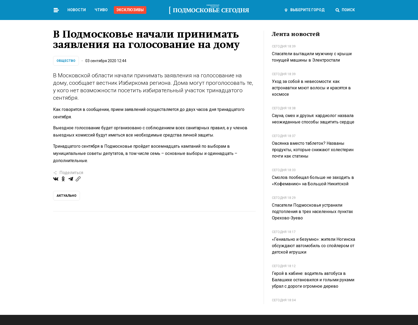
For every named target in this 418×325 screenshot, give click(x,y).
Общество (66, 61)
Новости (76, 10)
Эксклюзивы (130, 10)
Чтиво (101, 10)
